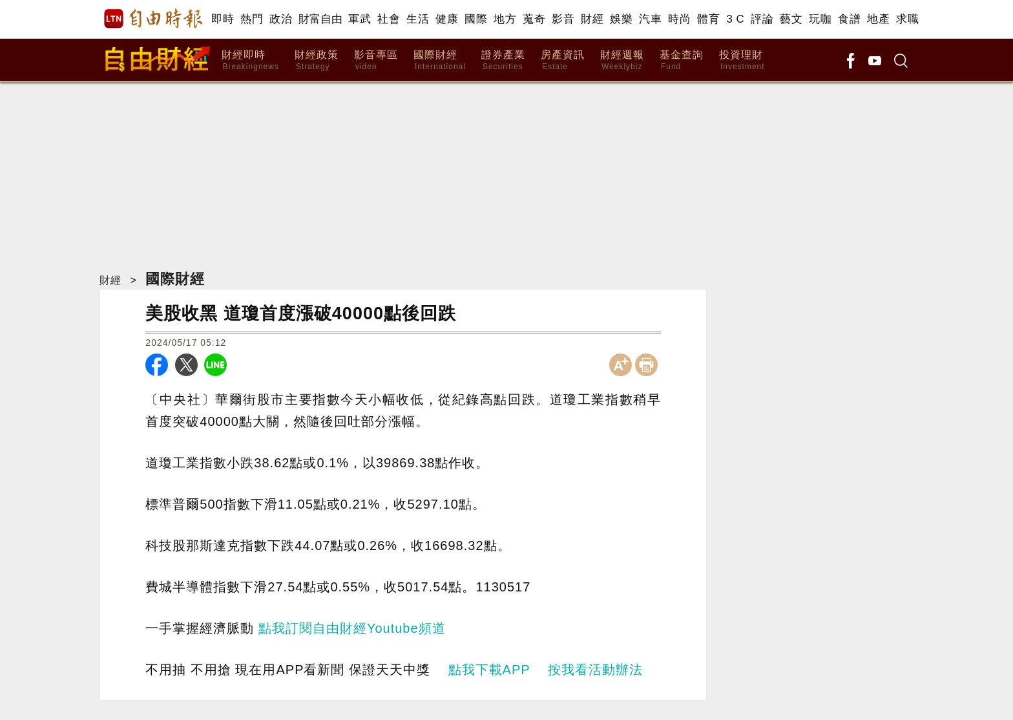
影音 (563, 19)
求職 (907, 19)
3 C (735, 19)
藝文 (791, 19)
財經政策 (317, 60)
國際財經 (439, 60)
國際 (476, 19)
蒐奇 (534, 19)
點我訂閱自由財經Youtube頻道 (352, 628)
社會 (388, 19)
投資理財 (742, 60)
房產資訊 (563, 60)
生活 (417, 19)
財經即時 (250, 60)
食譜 (849, 19)
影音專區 (376, 60)
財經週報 (622, 60)
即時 (222, 19)
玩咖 (820, 19)
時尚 (679, 19)
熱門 (251, 19)
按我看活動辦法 (595, 669)
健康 (446, 19)
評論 (762, 19)
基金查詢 (682, 60)
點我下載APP (489, 669)
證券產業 (503, 60)
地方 (505, 19)
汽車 (650, 19)
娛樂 (621, 19)
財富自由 (320, 19)
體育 (708, 19)
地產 (878, 19)
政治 (280, 19)
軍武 (359, 19)
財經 (592, 19)
